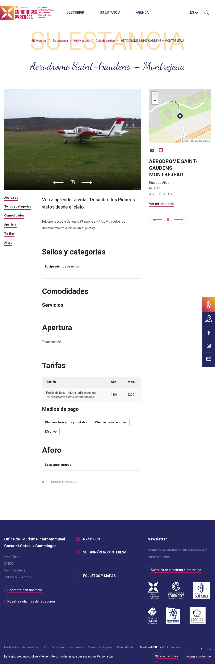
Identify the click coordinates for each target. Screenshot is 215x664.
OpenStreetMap (201, 141)
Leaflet (185, 141)
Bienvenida (38, 41)
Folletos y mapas (99, 575)
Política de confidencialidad (21, 647)
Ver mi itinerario (161, 203)
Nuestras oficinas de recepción (31, 601)
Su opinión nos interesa (104, 552)
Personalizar (105, 656)
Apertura (10, 225)
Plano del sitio (126, 647)
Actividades (81, 41)
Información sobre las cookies (63, 647)
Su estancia (110, 12)
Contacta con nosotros (24, 590)
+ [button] (154, 95)
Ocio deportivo (105, 41)
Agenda (142, 12)
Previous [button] (57, 182)
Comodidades (14, 216)
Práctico (91, 539)
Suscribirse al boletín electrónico (176, 570)
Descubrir (75, 12)
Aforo (8, 243)
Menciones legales (100, 647)
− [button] (154, 101)
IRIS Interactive (171, 647)
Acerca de (11, 198)
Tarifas (9, 234)
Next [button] (88, 182)
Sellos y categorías (17, 207)
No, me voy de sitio (198, 657)
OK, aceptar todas (166, 656)
